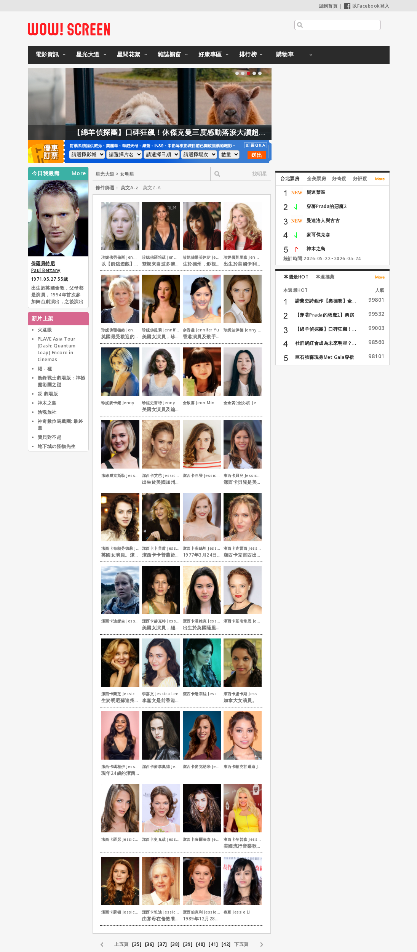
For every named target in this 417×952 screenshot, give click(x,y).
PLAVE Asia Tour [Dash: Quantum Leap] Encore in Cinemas (57, 349)
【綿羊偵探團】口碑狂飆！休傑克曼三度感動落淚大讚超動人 (200, 132)
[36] (149, 944)
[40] (200, 944)
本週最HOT (296, 277)
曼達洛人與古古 (323, 220)
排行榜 (248, 54)
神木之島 (47, 403)
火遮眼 (45, 329)
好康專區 (210, 54)
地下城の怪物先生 (57, 446)
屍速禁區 (316, 192)
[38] (175, 944)
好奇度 (339, 178)
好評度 (360, 178)
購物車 (285, 54)
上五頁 (121, 944)
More (79, 173)
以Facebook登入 (367, 6)
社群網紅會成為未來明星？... (325, 343)
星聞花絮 (129, 54)
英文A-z (130, 187)
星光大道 (88, 54)
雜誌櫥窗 (169, 54)
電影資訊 (47, 54)
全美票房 (316, 178)
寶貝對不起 (50, 437)
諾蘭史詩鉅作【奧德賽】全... (325, 301)
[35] (136, 944)
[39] (187, 944)
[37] (162, 944)
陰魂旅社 (47, 412)
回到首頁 (327, 6)
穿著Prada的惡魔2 (327, 206)
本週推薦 (325, 277)
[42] (226, 944)
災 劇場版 (48, 393)
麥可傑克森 (319, 234)
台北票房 (289, 178)
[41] (213, 944)
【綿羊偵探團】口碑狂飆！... (325, 329)
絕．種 (45, 368)
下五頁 (241, 944)
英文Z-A (152, 187)
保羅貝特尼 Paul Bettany (46, 267)
